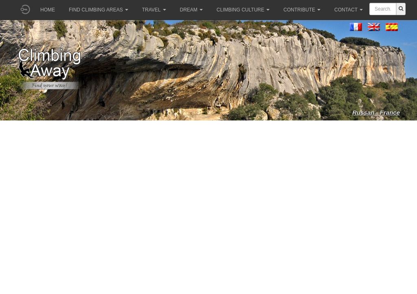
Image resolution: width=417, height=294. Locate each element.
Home (47, 10)
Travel (154, 10)
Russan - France (376, 112)
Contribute (301, 10)
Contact (348, 10)
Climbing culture (243, 10)
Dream (191, 10)
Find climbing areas (98, 10)
